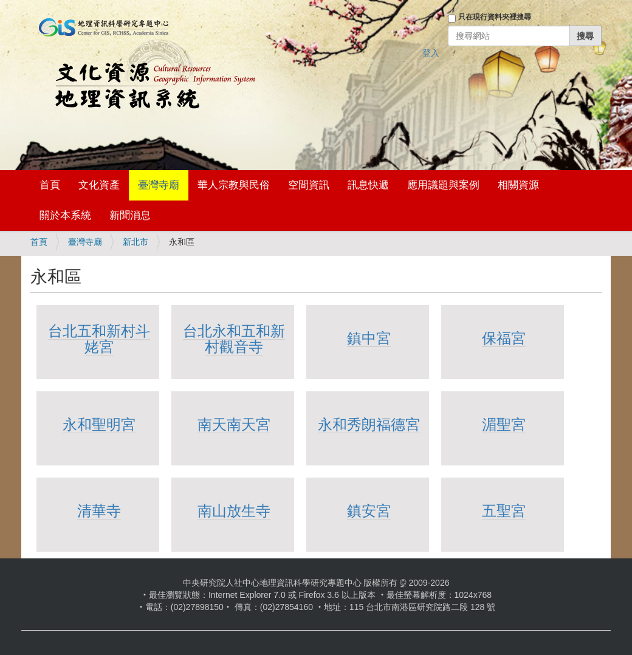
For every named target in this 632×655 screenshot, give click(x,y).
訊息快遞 (368, 185)
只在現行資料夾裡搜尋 (494, 17)
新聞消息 (130, 215)
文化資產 (99, 185)
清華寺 (99, 510)
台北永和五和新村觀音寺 (234, 339)
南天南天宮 (233, 424)
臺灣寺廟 (158, 185)
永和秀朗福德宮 (369, 424)
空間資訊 (308, 185)
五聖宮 (504, 510)
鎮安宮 (369, 510)
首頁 (50, 185)
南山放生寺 (233, 510)
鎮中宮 (369, 338)
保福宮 (504, 338)
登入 (430, 53)
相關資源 (518, 185)
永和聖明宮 (99, 424)
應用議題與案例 (443, 185)
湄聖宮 (504, 424)
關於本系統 (65, 215)
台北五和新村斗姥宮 (99, 339)
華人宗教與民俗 (233, 185)
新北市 (135, 242)
